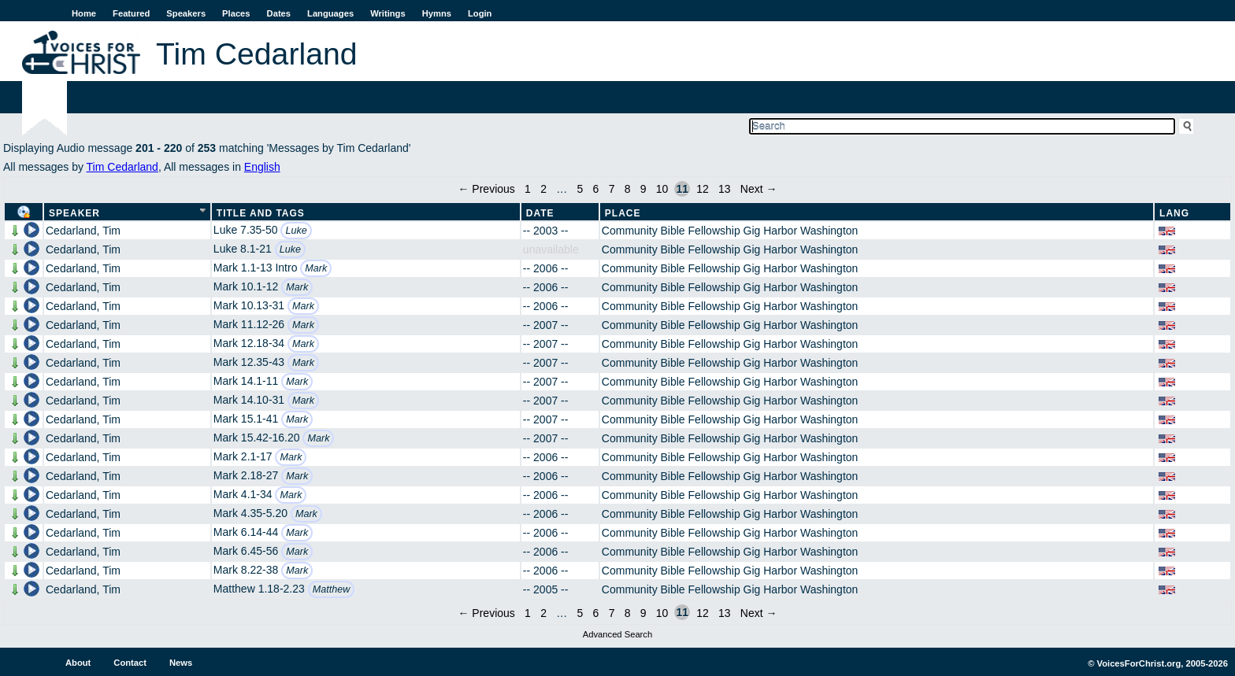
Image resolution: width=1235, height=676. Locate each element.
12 (702, 189)
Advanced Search (617, 634)
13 (724, 189)
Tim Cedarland (122, 167)
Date (540, 213)
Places (236, 13)
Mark (316, 268)
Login (479, 13)
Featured (131, 13)
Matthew (331, 589)
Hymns (436, 13)
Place (623, 213)
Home (84, 13)
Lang (1174, 213)
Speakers (186, 13)
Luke (295, 230)
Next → (758, 189)
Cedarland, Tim (83, 230)
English (262, 167)
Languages (330, 13)
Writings (388, 13)
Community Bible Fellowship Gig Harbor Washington (730, 230)
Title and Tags (261, 213)
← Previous (486, 189)
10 (662, 189)
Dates (279, 13)
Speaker (74, 213)
